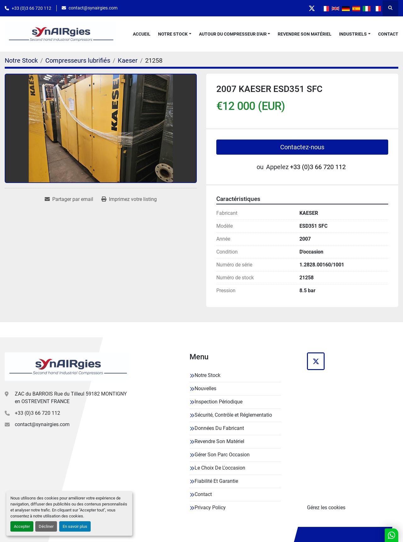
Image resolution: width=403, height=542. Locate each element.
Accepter (22, 526)
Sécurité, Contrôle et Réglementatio (233, 415)
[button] (174, 34)
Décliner (46, 526)
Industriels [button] (353, 34)
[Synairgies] (67, 366)
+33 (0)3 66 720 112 (31, 8)
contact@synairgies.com (93, 7)
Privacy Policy (210, 508)
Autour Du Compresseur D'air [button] (233, 34)
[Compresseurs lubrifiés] (77, 60)
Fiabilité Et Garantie (216, 481)
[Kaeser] (128, 60)
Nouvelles (205, 388)
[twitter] (312, 8)
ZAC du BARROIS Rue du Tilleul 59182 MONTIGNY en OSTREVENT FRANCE (71, 397)
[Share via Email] (69, 199)
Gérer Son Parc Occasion (222, 455)
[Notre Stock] (21, 60)
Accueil (141, 34)
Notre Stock (173, 34)
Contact (388, 34)
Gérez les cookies (326, 508)
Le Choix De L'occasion (220, 468)
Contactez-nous (302, 147)
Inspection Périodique (218, 402)
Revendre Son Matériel (305, 34)
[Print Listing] (129, 199)
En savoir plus (75, 526)
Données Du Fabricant (219, 428)
